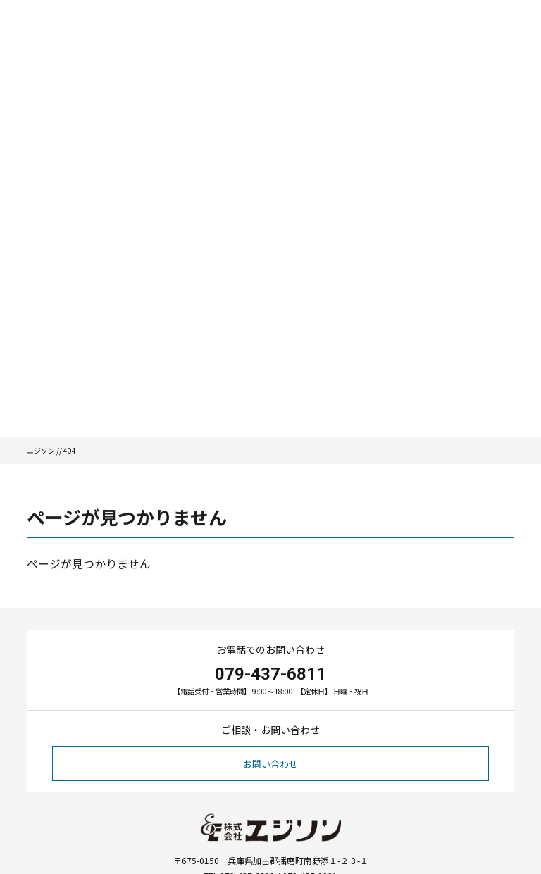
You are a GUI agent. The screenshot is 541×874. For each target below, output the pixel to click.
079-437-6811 (270, 674)
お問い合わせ (270, 763)
